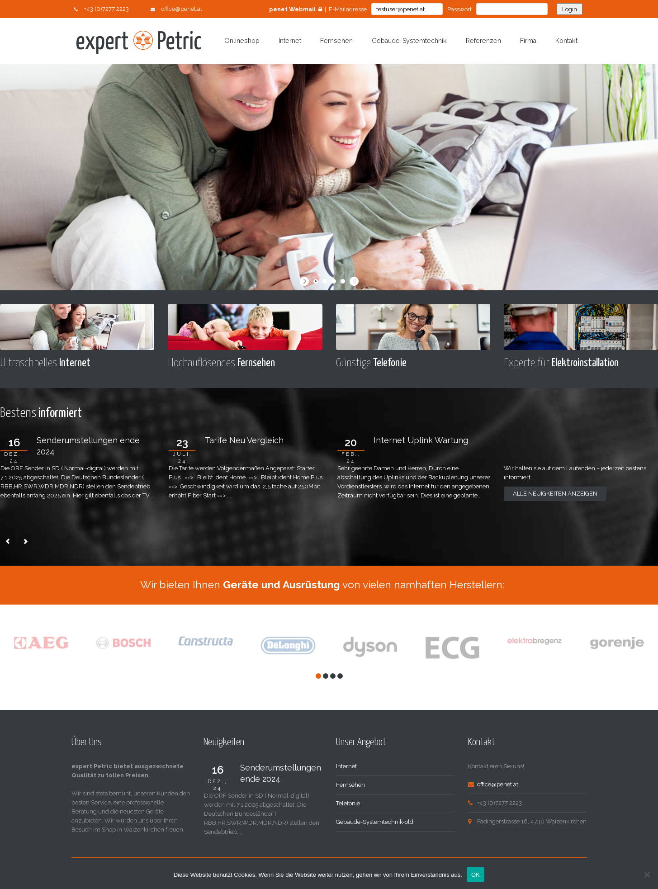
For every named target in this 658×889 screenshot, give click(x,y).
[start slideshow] (305, 281)
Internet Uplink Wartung (421, 440)
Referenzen (483, 40)
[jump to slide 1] (315, 281)
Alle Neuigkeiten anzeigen (555, 493)
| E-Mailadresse (318, 9)
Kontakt (566, 40)
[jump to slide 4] (342, 281)
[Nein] (646, 874)
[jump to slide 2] (324, 281)
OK (475, 874)
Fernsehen (336, 40)
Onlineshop (242, 40)
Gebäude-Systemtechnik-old (374, 821)
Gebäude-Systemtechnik (409, 40)
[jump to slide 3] (333, 281)
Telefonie (348, 803)
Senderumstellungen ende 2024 (88, 445)
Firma (528, 40)
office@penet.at (181, 8)
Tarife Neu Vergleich (244, 440)
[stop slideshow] (353, 281)
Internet (290, 40)
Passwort (459, 9)
